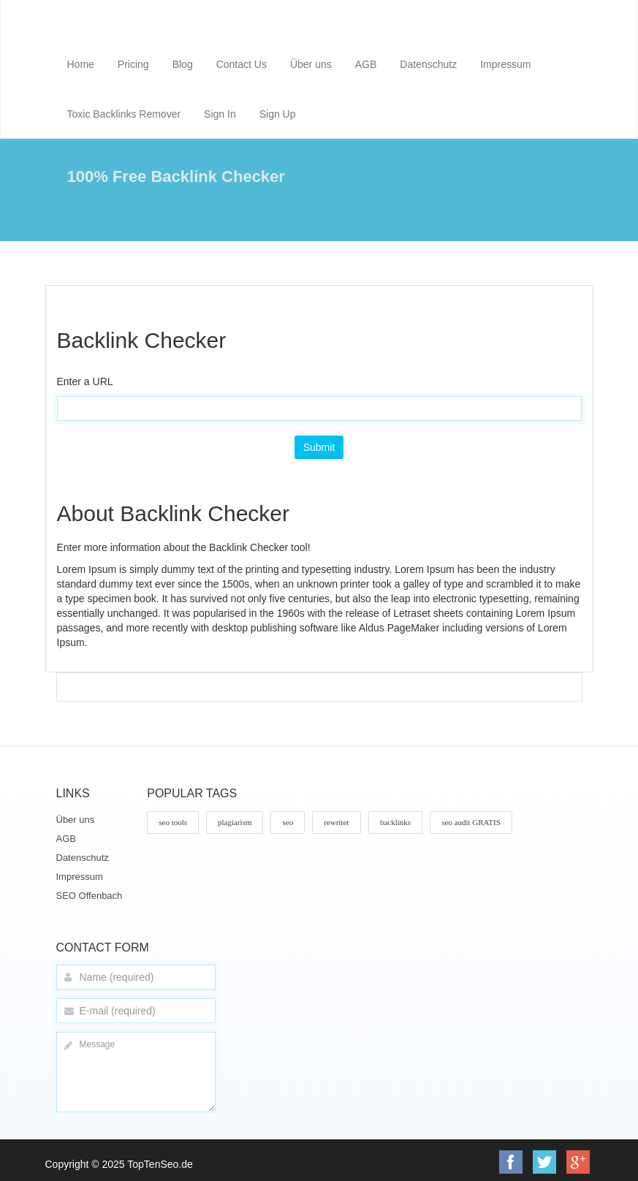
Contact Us (241, 64)
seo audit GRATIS (471, 822)
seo (287, 822)
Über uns (311, 64)
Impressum (505, 64)
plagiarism (234, 822)
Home (80, 64)
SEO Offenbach (89, 895)
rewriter (336, 822)
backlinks (395, 822)
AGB (366, 64)
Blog (182, 64)
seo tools (173, 822)
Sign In (220, 114)
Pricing (133, 64)
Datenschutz (428, 64)
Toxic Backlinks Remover (124, 114)
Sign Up (277, 114)
